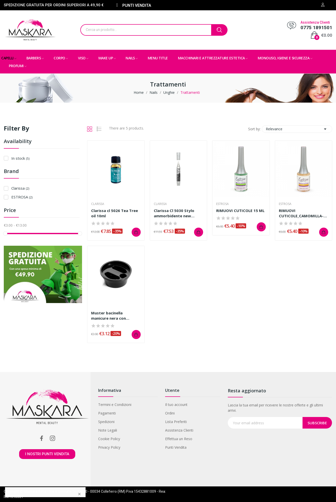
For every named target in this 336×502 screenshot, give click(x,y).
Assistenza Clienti (179, 430)
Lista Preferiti (176, 421)
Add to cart (136, 232)
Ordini (170, 413)
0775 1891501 (316, 27)
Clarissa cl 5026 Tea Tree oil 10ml (114, 213)
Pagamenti (107, 413)
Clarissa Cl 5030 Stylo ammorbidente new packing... (174, 213)
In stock (20, 158)
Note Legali (107, 430)
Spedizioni (106, 421)
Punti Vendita (175, 447)
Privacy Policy (109, 447)
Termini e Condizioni (114, 404)
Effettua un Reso (178, 438)
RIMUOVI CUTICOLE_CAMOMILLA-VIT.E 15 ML (301, 213)
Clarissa (20, 188)
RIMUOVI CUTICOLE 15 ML (240, 210)
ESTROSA (21, 196)
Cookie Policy (109, 438)
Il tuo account (176, 404)
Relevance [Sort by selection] (297, 129)
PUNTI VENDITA (136, 5)
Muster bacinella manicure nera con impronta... (108, 315)
